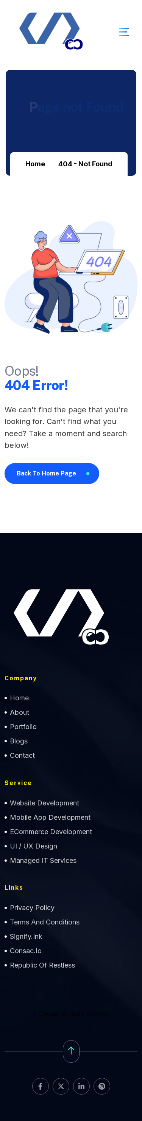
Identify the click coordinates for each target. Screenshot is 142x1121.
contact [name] (22, 755)
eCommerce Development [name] (51, 832)
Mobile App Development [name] (50, 817)
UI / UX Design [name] (33, 846)
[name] (124, 32)
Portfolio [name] (23, 727)
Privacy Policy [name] (32, 908)
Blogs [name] (19, 741)
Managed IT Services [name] (43, 860)
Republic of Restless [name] (42, 965)
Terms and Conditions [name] (45, 922)
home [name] (19, 698)
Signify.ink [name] (26, 936)
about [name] (19, 712)
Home (35, 164)
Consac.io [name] (26, 951)
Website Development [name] (44, 803)
